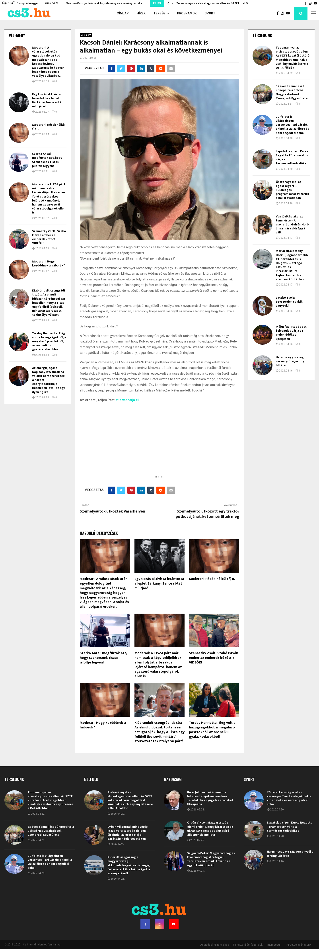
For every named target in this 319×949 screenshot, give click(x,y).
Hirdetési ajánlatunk (298, 944)
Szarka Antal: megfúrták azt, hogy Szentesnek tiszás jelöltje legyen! (103, 657)
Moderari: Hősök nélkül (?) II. (212, 579)
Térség (159, 13)
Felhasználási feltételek (248, 944)
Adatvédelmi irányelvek (214, 944)
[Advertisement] (159, 445)
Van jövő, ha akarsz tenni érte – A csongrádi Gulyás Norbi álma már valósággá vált (292, 224)
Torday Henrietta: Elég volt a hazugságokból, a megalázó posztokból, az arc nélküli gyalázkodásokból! (212, 730)
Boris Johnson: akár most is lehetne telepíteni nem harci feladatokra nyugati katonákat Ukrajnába (210, 798)
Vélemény (86, 35)
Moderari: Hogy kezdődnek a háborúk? (103, 725)
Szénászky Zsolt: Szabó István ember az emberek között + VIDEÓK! (213, 657)
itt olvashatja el (127, 400)
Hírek (141, 13)
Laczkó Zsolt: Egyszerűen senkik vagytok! (289, 301)
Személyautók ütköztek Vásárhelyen (112, 511)
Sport (210, 13)
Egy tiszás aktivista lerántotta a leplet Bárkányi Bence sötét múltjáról (159, 583)
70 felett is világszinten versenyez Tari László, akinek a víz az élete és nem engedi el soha (292, 124)
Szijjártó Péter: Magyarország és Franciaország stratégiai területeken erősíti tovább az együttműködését (211, 859)
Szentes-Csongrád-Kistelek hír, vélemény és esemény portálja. (104, 3)
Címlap (123, 13)
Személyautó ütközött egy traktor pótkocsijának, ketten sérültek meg (207, 514)
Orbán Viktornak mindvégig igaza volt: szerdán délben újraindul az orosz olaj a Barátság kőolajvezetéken (127, 832)
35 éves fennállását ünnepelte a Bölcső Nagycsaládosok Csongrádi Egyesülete (291, 92)
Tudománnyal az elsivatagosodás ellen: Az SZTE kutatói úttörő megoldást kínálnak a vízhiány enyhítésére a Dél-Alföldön (292, 57)
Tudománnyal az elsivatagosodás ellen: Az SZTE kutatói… (213, 3)
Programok (187, 13)
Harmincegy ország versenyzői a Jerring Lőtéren (290, 361)
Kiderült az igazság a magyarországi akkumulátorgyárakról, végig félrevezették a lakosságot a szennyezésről (128, 865)
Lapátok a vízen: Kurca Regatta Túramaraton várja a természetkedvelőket (292, 157)
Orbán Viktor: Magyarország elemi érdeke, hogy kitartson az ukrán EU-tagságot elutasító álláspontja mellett (210, 828)
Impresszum (274, 944)
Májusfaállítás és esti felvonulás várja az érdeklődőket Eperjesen (291, 332)
